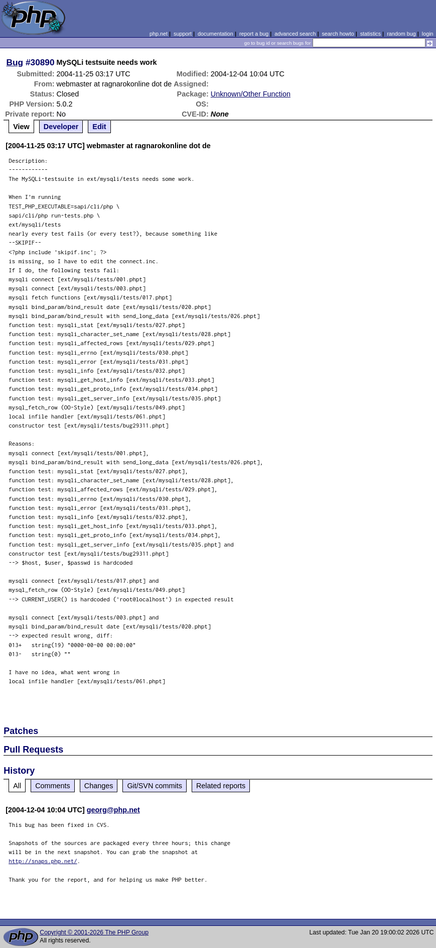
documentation (215, 34)
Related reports (220, 786)
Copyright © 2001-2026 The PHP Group (94, 932)
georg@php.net (113, 810)
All (17, 786)
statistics (370, 34)
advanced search (295, 34)
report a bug (253, 34)
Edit (99, 127)
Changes (98, 786)
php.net (159, 34)
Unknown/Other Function (250, 94)
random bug (401, 34)
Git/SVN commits (154, 786)
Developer (61, 127)
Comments (52, 786)
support (183, 34)
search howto (338, 34)
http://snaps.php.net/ (43, 861)
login (427, 34)
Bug (15, 62)
